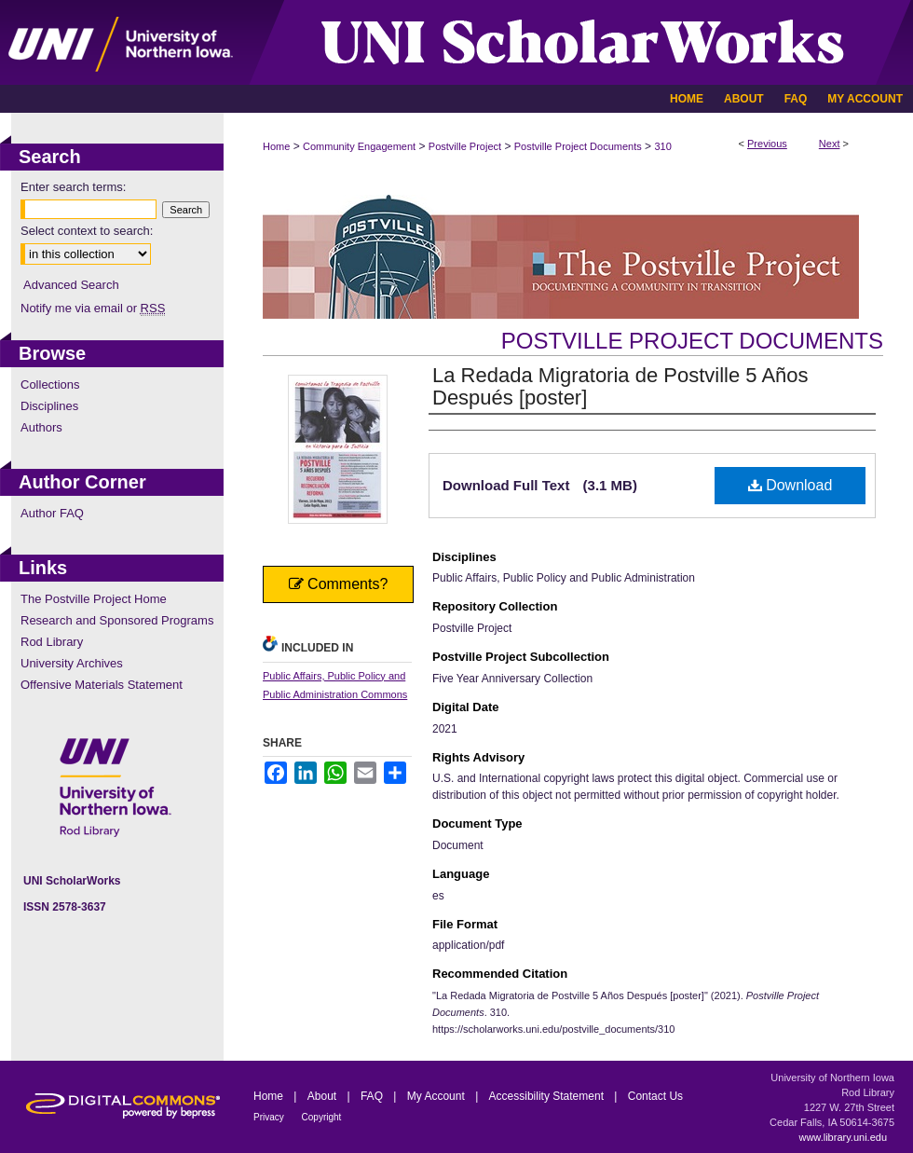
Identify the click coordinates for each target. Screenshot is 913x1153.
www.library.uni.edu (842, 1137)
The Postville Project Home (93, 599)
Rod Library (51, 642)
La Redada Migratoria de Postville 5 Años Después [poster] (620, 386)
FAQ (373, 1096)
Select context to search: (86, 231)
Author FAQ (52, 513)
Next (829, 143)
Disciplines (49, 406)
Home (276, 146)
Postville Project (465, 146)
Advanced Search (71, 285)
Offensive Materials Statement (101, 685)
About (323, 1096)
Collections (50, 384)
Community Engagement (359, 146)
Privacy (270, 1117)
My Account (437, 1096)
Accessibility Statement (548, 1096)
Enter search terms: (73, 187)
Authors (41, 427)
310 (662, 146)
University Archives (71, 663)
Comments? (338, 584)
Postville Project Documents (578, 146)
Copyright (322, 1117)
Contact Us (655, 1096)
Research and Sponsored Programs (116, 620)
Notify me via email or (92, 308)
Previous (767, 143)
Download (790, 485)
